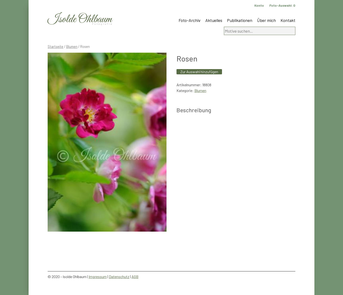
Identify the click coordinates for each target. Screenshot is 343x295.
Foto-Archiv (190, 20)
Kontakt (288, 20)
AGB (134, 276)
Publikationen (239, 20)
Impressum (98, 276)
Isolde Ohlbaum (80, 19)
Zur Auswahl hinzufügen (199, 71)
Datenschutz (119, 276)
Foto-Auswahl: (282, 5)
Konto (259, 5)
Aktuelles (213, 20)
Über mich (266, 20)
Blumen (71, 46)
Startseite (55, 46)
